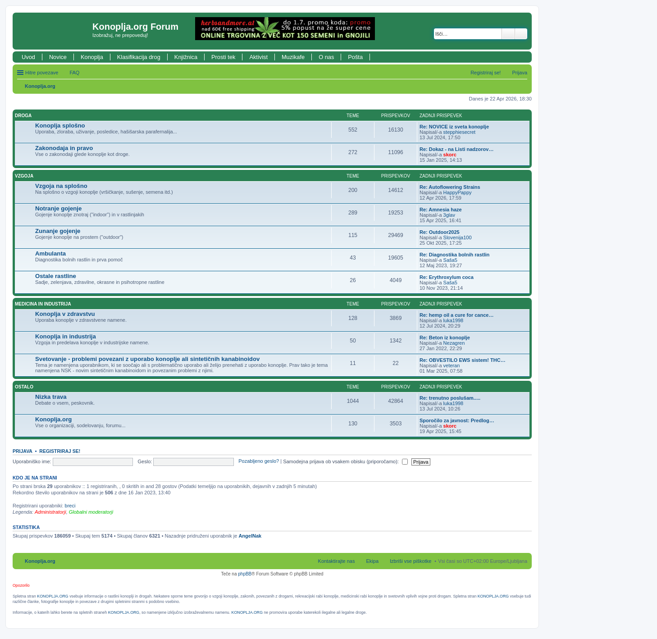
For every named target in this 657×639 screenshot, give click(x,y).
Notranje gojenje (58, 208)
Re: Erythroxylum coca (447, 277)
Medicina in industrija (43, 303)
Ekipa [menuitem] (372, 561)
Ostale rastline (55, 276)
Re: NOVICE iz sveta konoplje (454, 126)
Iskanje (508, 33)
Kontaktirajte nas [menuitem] (336, 561)
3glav (449, 215)
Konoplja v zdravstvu (65, 313)
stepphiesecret (459, 132)
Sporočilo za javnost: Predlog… (457, 420)
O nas (326, 57)
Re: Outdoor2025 (440, 232)
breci (70, 505)
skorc (449, 154)
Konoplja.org (40, 86)
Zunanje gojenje (57, 231)
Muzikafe (293, 57)
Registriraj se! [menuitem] (485, 72)
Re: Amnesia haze (441, 209)
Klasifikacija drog (138, 57)
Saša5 (450, 260)
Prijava (22, 451)
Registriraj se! (59, 451)
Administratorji (50, 512)
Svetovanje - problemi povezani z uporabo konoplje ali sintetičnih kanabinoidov (147, 359)
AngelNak (249, 536)
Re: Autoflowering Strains (450, 187)
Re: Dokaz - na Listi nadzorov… (456, 149)
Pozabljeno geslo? (258, 461)
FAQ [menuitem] (74, 72)
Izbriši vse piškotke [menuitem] (410, 561)
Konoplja (92, 57)
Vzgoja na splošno (61, 186)
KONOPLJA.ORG (52, 596)
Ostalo (24, 386)
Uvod (28, 57)
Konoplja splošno (60, 125)
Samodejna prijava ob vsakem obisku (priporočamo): (345, 461)
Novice (58, 57)
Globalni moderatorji (91, 512)
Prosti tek (223, 57)
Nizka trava (51, 396)
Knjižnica (185, 57)
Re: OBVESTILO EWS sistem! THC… (463, 360)
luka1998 (453, 320)
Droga (23, 115)
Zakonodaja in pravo (64, 148)
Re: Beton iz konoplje (445, 337)
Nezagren (454, 343)
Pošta (355, 57)
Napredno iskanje (521, 33)
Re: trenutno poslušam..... (450, 398)
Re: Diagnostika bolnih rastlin (454, 254)
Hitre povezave (41, 72)
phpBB (244, 573)
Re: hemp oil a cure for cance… (456, 315)
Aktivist (258, 57)
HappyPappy (457, 192)
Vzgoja (24, 175)
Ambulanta (50, 253)
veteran (451, 365)
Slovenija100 (457, 237)
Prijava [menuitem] (519, 72)
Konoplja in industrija (65, 336)
